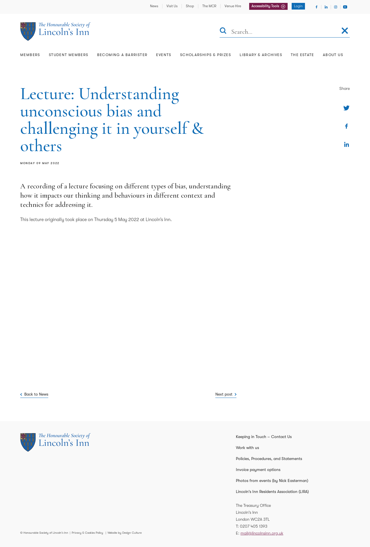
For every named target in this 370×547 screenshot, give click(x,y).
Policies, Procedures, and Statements (269, 458)
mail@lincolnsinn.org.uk (261, 533)
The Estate (302, 55)
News (154, 6)
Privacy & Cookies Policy (87, 532)
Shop (190, 6)
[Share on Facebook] (346, 126)
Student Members (68, 55)
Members (30, 55)
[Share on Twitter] (346, 108)
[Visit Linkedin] (326, 7)
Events (163, 55)
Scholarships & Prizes (205, 55)
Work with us (247, 447)
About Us (333, 55)
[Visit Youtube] (345, 7)
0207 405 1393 (253, 526)
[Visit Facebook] (316, 7)
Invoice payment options (258, 469)
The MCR (209, 6)
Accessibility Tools (265, 6)
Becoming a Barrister (122, 55)
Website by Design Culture (125, 532)
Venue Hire (233, 6)
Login (298, 6)
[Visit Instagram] (335, 7)
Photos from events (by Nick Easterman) (272, 480)
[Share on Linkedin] (346, 144)
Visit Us (171, 6)
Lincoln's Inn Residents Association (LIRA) (272, 491)
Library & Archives (261, 55)
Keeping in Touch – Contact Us (264, 436)
